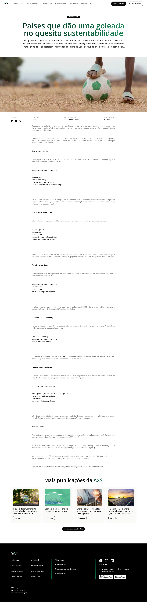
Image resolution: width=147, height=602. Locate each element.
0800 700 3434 (62, 564)
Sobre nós (18, 4)
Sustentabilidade (60, 4)
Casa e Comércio (32, 4)
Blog (91, 4)
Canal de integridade (37, 571)
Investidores (74, 4)
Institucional (34, 560)
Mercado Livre (47, 4)
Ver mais (18, 518)
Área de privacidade (37, 566)
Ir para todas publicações (73, 529)
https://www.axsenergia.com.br (60, 466)
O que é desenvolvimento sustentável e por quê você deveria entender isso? (25, 511)
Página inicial (15, 560)
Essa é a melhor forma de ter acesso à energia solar (56, 510)
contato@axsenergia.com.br (66, 569)
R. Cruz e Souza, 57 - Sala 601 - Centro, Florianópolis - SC (115, 570)
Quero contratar (118, 4)
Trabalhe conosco (17, 571)
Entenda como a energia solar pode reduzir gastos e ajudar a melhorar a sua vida (120, 512)
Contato (84, 4)
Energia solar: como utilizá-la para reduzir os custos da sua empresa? (89, 511)
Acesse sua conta (16, 566)
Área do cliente (135, 4)
